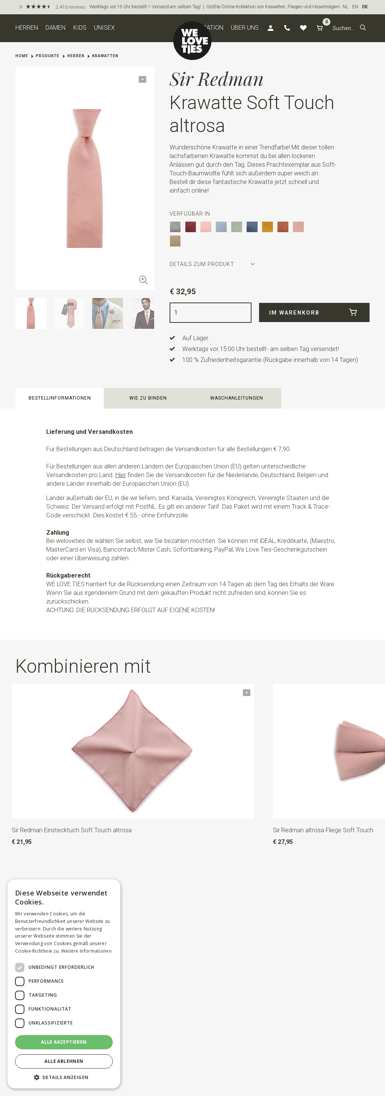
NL (346, 6)
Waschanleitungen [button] (236, 398)
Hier (120, 475)
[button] (363, 28)
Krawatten (105, 55)
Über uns (245, 27)
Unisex (104, 27)
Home (21, 55)
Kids (79, 27)
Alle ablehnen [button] (63, 1061)
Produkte (47, 55)
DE (365, 6)
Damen (55, 27)
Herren (26, 27)
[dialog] (64, 983)
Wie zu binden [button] (148, 398)
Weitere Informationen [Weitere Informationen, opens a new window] (86, 951)
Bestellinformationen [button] (60, 398)
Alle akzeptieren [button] (63, 1042)
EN (355, 6)
